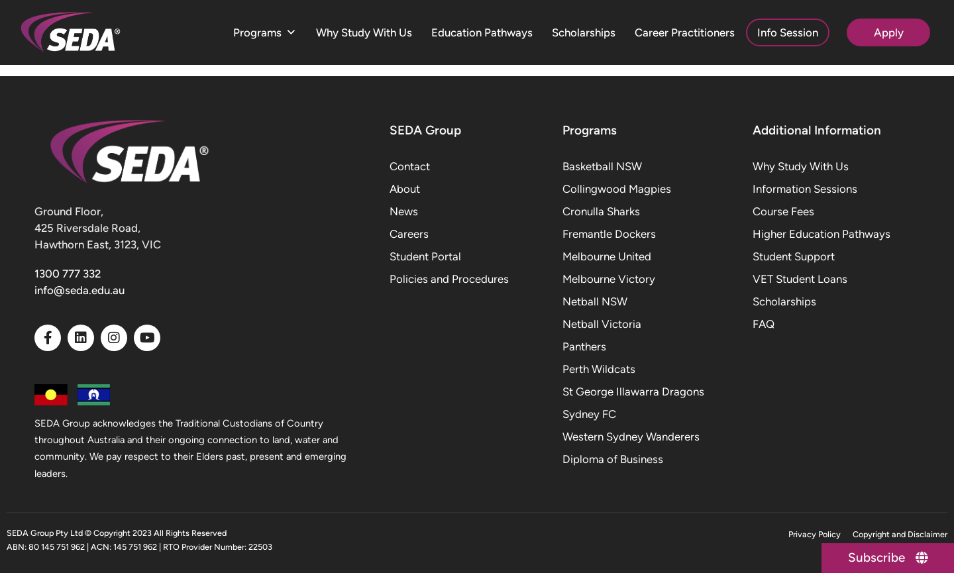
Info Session (787, 32)
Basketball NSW (602, 166)
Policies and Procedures (449, 279)
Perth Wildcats (598, 369)
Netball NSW (594, 301)
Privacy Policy (814, 534)
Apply (889, 32)
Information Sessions (805, 188)
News (404, 211)
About (405, 188)
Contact (410, 166)
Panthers (584, 346)
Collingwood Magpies (616, 188)
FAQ (763, 324)
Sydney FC (589, 414)
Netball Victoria (601, 324)
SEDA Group (425, 130)
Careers (409, 233)
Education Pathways (482, 32)
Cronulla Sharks (601, 211)
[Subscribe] (888, 558)
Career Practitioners (685, 32)
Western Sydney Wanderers (631, 436)
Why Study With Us (364, 32)
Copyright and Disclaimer (900, 534)
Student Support (794, 256)
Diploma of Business (612, 459)
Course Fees (783, 211)
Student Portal (425, 256)
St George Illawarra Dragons (633, 391)
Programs (265, 33)
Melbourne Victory (608, 279)
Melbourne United (606, 256)
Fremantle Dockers (609, 233)
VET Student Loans (800, 279)
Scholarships (583, 32)
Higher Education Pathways (821, 233)
